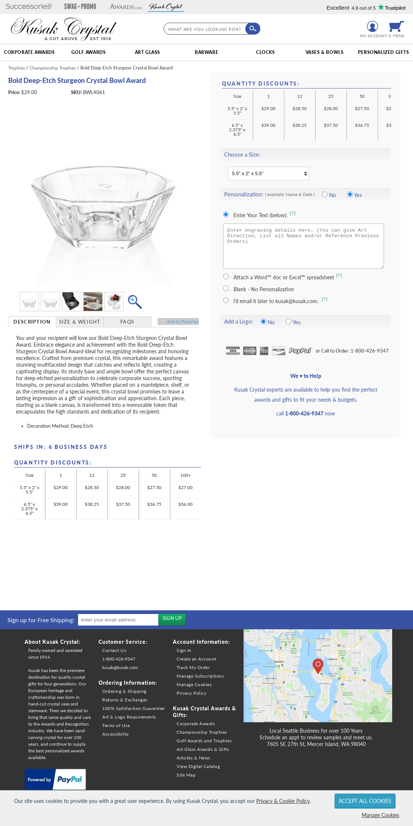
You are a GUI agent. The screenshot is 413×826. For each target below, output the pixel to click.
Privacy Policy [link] (191, 693)
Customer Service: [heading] (123, 642)
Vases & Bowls (325, 52)
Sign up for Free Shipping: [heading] (40, 619)
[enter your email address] (118, 620)
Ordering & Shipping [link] (124, 691)
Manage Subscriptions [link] (200, 676)
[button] (29, 7)
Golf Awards (88, 52)
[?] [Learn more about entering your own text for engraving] (293, 213)
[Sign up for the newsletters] (172, 620)
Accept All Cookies (365, 801)
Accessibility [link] (115, 734)
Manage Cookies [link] (194, 684)
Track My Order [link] (193, 667)
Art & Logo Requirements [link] (129, 717)
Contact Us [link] (114, 650)
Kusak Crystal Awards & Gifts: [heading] (204, 711)
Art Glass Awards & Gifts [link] (203, 749)
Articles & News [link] (193, 758)
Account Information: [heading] (201, 642)
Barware (206, 52)
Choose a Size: (242, 154)
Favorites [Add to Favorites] (183, 321)
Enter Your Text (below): (260, 215)
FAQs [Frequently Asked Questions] (127, 322)
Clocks (265, 52)
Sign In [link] (184, 650)
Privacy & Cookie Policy (283, 801)
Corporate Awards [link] (196, 723)
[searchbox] (210, 29)
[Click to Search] (252, 29)
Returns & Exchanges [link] (125, 700)
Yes (358, 195)
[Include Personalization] (350, 194)
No (332, 195)
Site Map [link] (186, 775)
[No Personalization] (325, 194)
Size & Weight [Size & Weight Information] (80, 322)
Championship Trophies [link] (202, 732)
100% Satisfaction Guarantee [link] (133, 708)
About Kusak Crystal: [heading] (53, 642)
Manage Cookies (380, 815)
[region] (95, 620)
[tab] (32, 321)
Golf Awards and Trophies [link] (204, 740)
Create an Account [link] (196, 659)
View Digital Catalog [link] (198, 766)
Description (32, 322)
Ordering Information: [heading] (128, 682)
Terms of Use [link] (116, 725)
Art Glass (147, 52)
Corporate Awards (29, 52)
